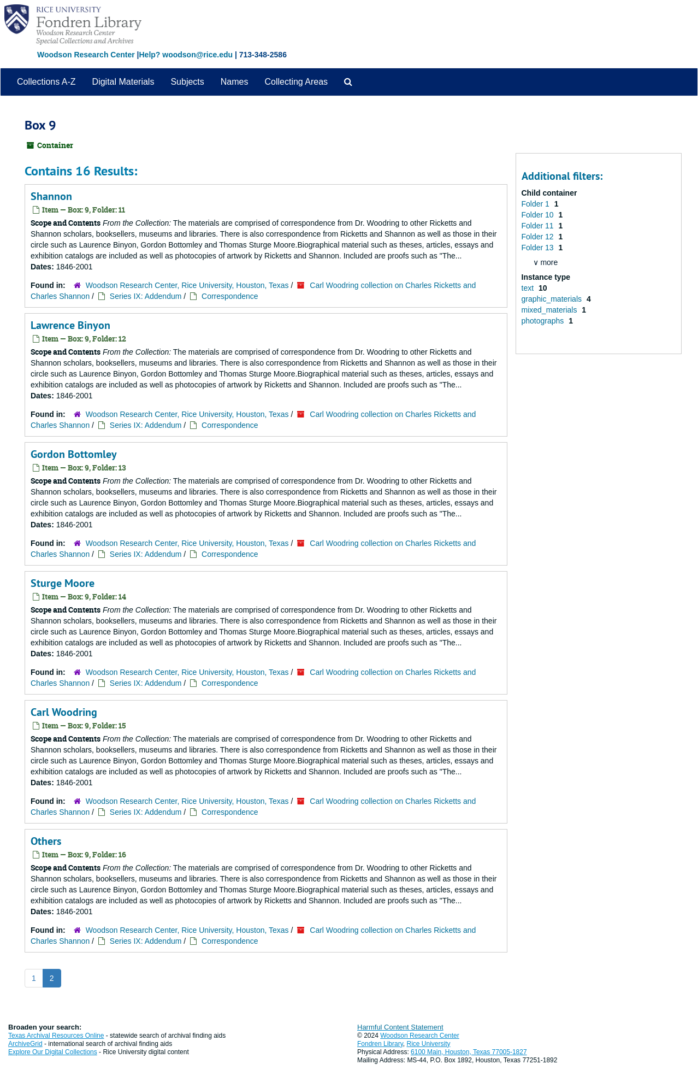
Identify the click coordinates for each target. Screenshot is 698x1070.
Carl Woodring (64, 712)
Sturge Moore (62, 583)
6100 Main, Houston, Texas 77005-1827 (469, 1052)
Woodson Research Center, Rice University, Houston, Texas (187, 285)
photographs (544, 320)
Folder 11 (539, 225)
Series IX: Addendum (146, 296)
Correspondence (230, 296)
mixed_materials (550, 309)
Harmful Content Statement (400, 1027)
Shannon (51, 196)
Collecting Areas (296, 81)
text (529, 288)
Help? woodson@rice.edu (186, 54)
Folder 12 (539, 236)
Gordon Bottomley (74, 454)
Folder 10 (539, 214)
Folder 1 (537, 203)
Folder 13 (539, 247)
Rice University (429, 1044)
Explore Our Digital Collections (52, 1052)
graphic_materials (553, 299)
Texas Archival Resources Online (56, 1035)
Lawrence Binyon (70, 325)
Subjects (187, 81)
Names (235, 81)
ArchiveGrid (25, 1044)
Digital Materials (123, 81)
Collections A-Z (46, 81)
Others (46, 841)
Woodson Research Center (86, 54)
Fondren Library (380, 1044)
